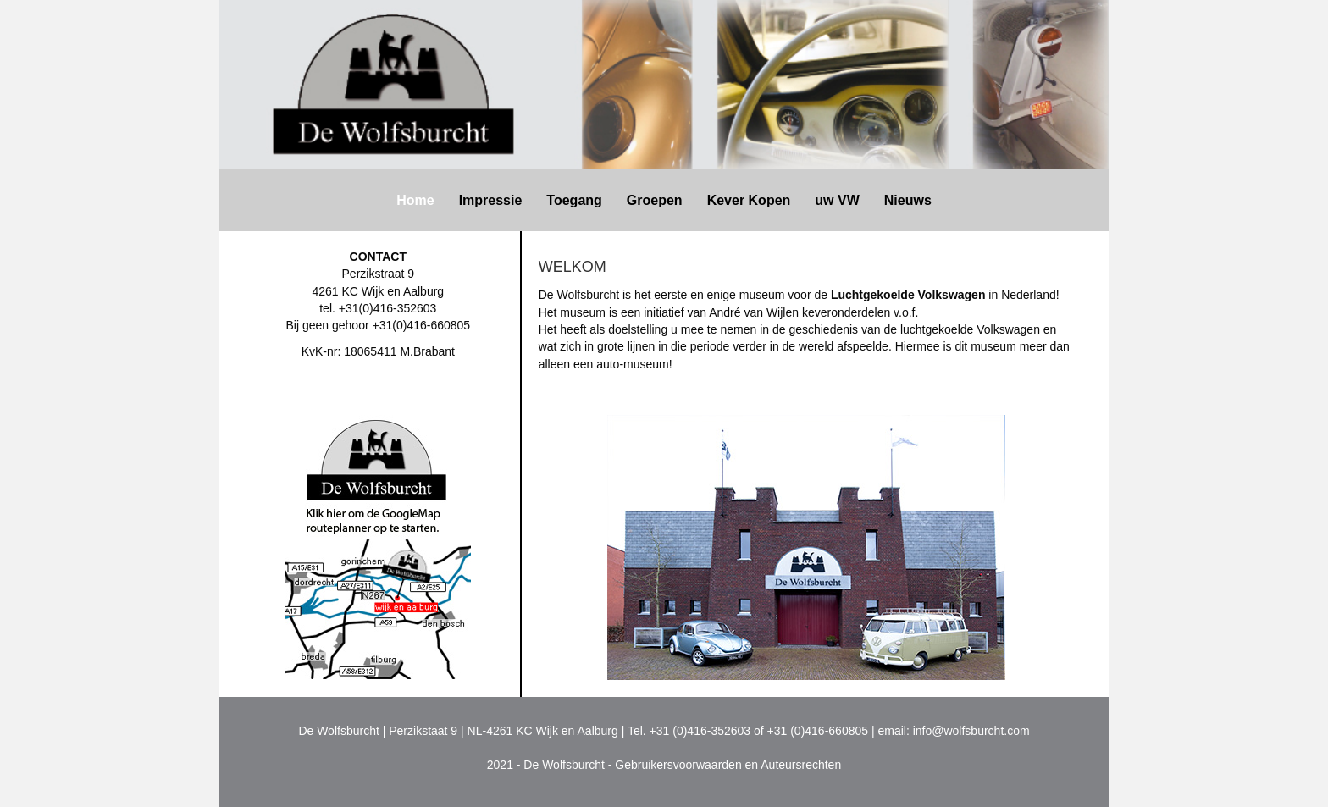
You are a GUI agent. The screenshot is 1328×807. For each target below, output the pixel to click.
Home (415, 200)
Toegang (573, 200)
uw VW (837, 200)
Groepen (655, 200)
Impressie (491, 200)
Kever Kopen (749, 200)
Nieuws (908, 200)
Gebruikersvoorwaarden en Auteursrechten (728, 764)
